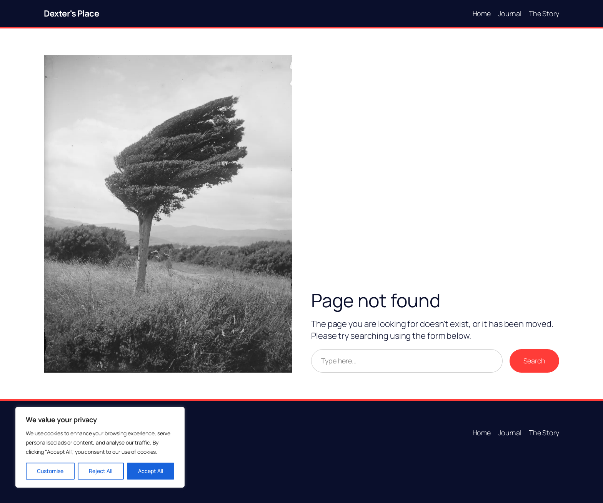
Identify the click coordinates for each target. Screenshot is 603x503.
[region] (100, 447)
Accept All (150, 471)
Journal (509, 13)
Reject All (100, 471)
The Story (544, 13)
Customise (50, 471)
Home (482, 13)
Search (534, 360)
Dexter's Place (71, 13)
